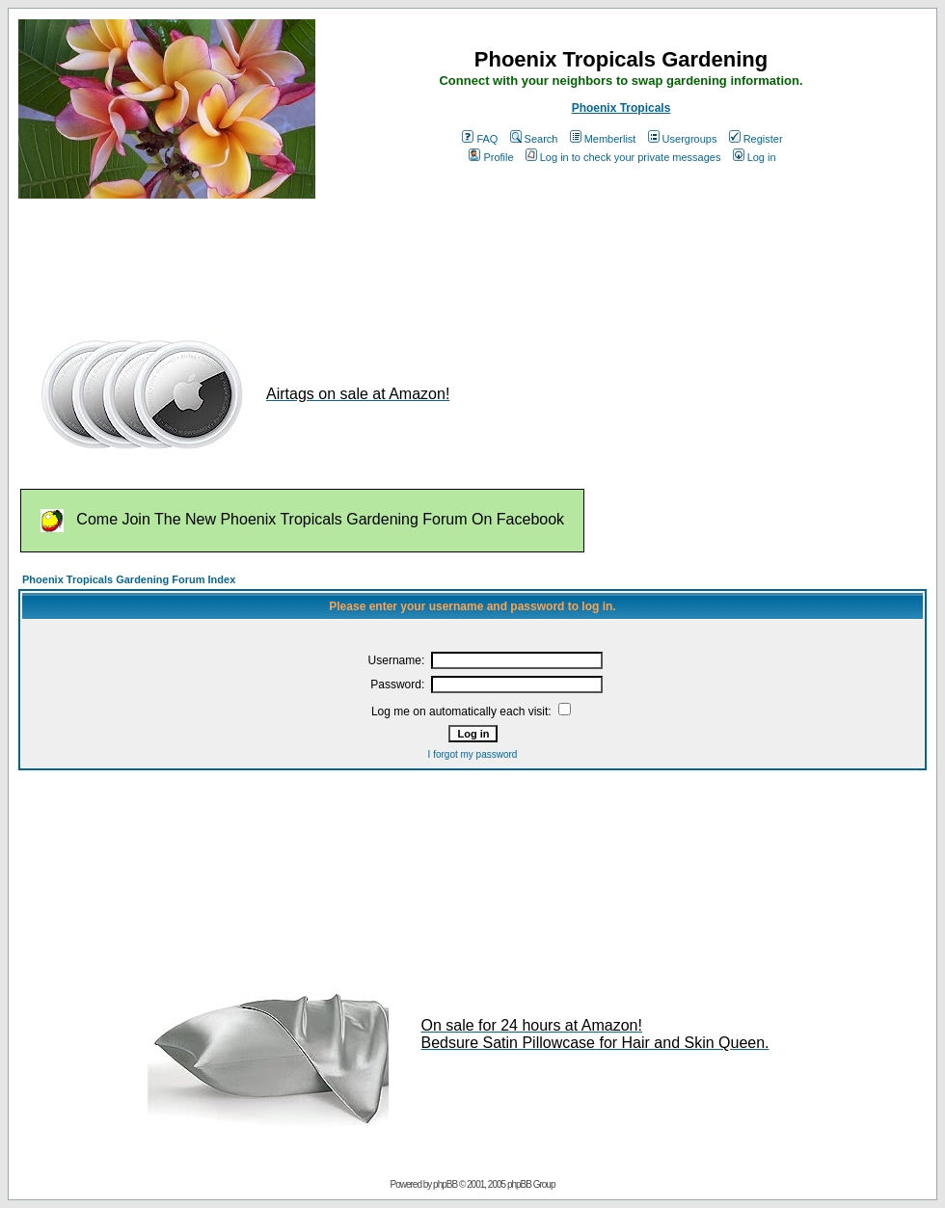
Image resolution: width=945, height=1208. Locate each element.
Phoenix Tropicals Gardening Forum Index (128, 579)
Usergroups (682, 139)
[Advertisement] (369, 258)
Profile (491, 157)
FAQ (480, 139)
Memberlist (603, 139)
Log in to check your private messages (623, 157)
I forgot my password (473, 754)
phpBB (445, 1184)
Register (756, 139)
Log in (754, 157)
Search (534, 139)
